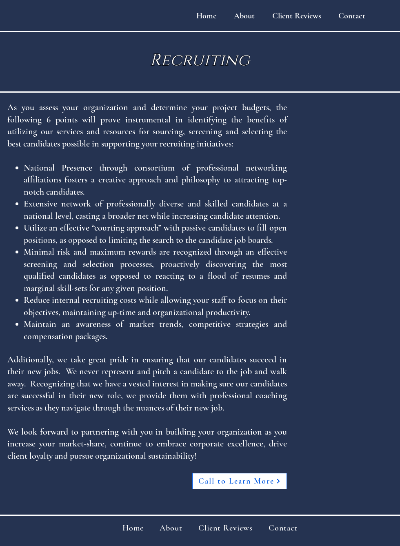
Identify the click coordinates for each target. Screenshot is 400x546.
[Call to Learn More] (239, 481)
